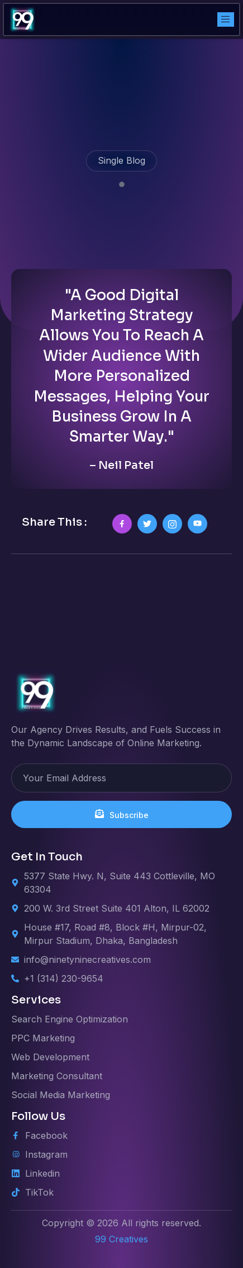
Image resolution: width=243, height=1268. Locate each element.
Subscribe (122, 814)
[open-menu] (225, 19)
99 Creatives (121, 1239)
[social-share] (122, 523)
